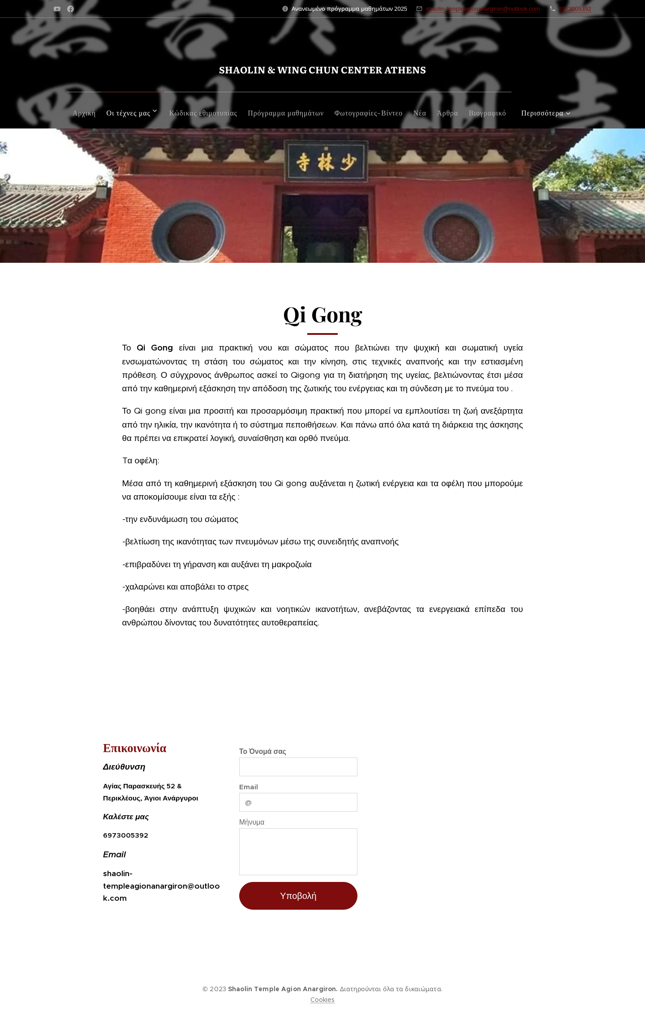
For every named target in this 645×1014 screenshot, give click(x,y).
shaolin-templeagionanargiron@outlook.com (483, 8)
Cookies (322, 1000)
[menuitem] (92, 110)
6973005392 (575, 8)
